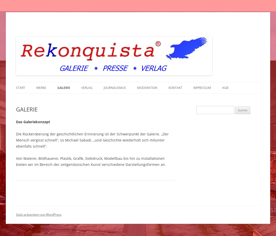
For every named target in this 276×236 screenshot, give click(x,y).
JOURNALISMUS (115, 88)
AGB (225, 88)
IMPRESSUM (202, 88)
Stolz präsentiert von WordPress (39, 214)
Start (20, 88)
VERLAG (87, 88)
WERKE (41, 88)
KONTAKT (175, 88)
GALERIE (63, 88)
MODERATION (147, 88)
